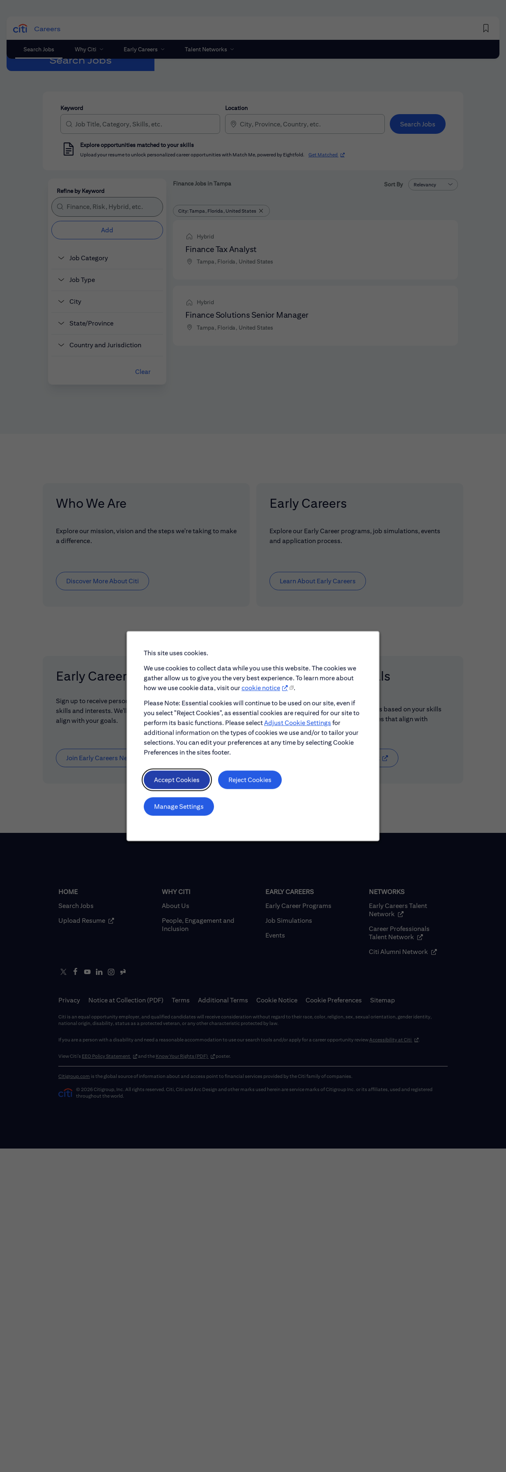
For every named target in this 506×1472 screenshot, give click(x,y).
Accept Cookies (180, 788)
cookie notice (260, 701)
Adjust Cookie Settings (295, 734)
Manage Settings (183, 813)
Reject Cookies (250, 788)
